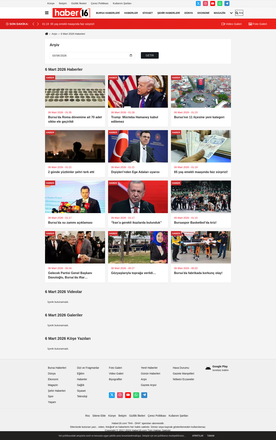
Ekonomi (203, 12)
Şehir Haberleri (168, 12)
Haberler (131, 12)
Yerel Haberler (149, 367)
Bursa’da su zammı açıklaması (70, 222)
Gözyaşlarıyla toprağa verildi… (133, 273)
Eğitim (80, 373)
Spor (50, 396)
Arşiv (54, 33)
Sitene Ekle (99, 415)
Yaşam (52, 402)
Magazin (219, 12)
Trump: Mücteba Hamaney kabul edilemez (134, 119)
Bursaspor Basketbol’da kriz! (195, 222)
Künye (50, 3)
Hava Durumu (181, 367)
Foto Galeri (258, 23)
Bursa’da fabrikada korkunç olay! (198, 273)
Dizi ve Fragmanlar (88, 367)
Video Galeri (232, 23)
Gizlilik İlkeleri (78, 3)
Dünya (188, 12)
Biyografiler (115, 379)
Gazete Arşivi (148, 385)
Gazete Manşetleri (183, 373)
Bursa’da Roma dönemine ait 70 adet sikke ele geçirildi (75, 119)
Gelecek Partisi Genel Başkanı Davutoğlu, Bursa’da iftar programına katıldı (70, 275)
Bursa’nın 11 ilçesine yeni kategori (199, 117)
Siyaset (147, 12)
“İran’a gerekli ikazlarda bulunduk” (136, 222)
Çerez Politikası (99, 3)
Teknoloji (82, 396)
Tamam (210, 435)
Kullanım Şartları (122, 3)
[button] (38, 24)
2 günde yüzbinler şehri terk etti (71, 172)
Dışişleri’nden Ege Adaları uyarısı (135, 172)
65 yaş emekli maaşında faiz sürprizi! (201, 172)
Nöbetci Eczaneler (183, 379)
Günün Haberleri (150, 373)
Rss (87, 415)
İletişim (63, 3)
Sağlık (80, 385)
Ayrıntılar (197, 435)
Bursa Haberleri (108, 12)
